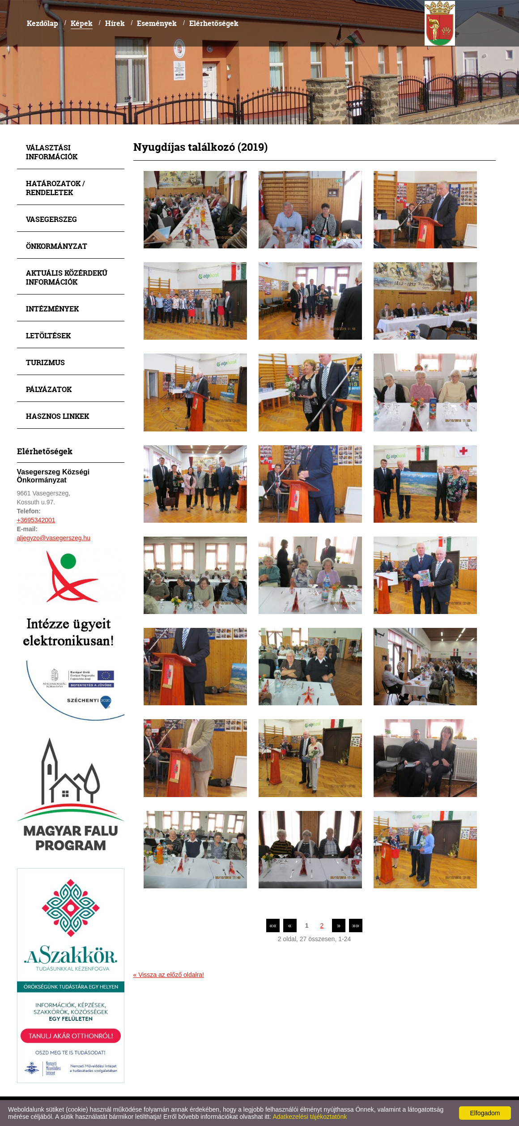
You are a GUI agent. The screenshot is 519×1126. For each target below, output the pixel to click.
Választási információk (51, 152)
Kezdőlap (42, 23)
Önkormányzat (56, 246)
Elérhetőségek (213, 23)
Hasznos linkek (57, 416)
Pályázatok (49, 389)
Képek (82, 23)
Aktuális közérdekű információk (66, 277)
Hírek (115, 23)
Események (157, 23)
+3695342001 (36, 520)
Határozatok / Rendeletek (55, 188)
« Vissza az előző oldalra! (168, 974)
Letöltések (48, 335)
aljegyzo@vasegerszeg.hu (53, 538)
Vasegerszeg (51, 219)
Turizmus (45, 362)
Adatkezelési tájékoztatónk (309, 1116)
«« (273, 925)
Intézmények (52, 308)
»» (355, 925)
